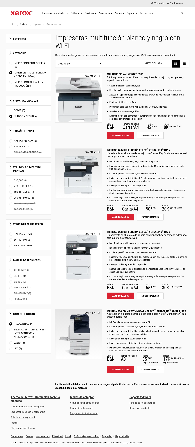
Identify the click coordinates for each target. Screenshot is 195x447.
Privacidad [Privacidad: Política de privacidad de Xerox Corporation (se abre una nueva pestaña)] (57, 436)
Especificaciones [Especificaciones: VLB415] (150, 217)
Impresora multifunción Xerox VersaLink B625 (138, 231)
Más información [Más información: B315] (120, 135)
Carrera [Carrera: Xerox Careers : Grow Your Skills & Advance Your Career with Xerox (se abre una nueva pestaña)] (29, 436)
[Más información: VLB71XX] (78, 334)
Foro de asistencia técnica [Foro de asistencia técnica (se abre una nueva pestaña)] (142, 402)
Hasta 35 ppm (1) (24, 234)
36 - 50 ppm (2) (22, 239)
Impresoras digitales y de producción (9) (30, 84)
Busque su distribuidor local (84, 413)
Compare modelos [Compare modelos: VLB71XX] (150, 369)
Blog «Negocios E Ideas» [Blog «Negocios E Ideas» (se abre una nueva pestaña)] (23, 428)
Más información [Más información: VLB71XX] (120, 369)
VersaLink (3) (23, 287)
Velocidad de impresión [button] (28, 224)
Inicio (13, 24)
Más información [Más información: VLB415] (120, 217)
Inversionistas (43, 436)
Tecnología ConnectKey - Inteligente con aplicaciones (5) (30, 333)
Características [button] (24, 314)
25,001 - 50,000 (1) (24, 197)
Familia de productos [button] (27, 260)
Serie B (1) (20, 276)
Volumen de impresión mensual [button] (27, 169)
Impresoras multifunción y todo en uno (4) (30, 74)
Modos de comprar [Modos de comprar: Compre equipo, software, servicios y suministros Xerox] (82, 397)
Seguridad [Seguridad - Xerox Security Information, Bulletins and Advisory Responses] (107, 436)
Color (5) (19, 110)
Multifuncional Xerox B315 (125, 74)
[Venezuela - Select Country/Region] (157, 3)
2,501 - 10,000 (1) (23, 186)
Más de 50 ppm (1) (24, 245)
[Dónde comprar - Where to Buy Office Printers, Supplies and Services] (175, 3)
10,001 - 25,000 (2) (24, 192)
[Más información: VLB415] (78, 173)
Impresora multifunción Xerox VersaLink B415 (138, 150)
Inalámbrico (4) (23, 323)
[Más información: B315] (78, 98)
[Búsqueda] (182, 13)
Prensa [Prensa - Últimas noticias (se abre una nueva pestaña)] (14, 422)
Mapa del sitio (122, 436)
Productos (24, 24)
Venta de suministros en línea (84, 402)
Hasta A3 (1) (21, 146)
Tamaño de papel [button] (24, 131)
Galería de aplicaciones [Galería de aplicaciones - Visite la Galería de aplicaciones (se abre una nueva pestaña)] (81, 408)
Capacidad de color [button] (25, 100)
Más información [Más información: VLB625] (120, 296)
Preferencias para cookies (86, 436)
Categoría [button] (19, 53)
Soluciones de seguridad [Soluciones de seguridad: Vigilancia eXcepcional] (23, 417)
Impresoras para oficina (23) (29, 65)
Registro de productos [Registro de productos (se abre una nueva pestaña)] (140, 408)
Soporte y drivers (140, 397)
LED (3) (18, 348)
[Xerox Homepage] (21, 13)
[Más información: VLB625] (78, 255)
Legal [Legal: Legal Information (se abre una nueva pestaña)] (68, 436)
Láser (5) (19, 342)
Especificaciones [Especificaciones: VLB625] (150, 296)
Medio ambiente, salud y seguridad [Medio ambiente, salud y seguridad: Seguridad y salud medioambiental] (28, 406)
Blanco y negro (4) (25, 116)
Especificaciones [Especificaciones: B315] (150, 135)
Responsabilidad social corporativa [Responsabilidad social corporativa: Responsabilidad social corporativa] (28, 411)
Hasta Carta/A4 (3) (25, 140)
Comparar (90, 76)
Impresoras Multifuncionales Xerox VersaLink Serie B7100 (146, 310)
